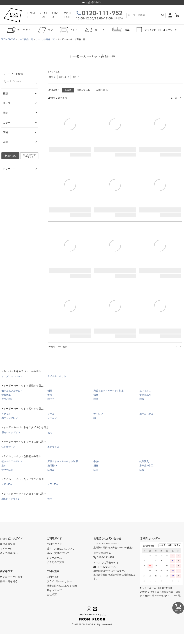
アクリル (6, 413)
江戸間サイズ (8, 446)
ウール (50, 413)
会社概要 (52, 594)
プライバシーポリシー (59, 581)
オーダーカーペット (11, 376)
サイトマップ (54, 590)
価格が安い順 (83, 90)
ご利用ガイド (54, 538)
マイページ (6, 548)
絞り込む (10, 155)
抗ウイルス (145, 390)
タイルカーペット (56, 376)
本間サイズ (53, 446)
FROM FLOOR (8, 39)
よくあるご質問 (55, 562)
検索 (162, 15)
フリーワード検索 (13, 74)
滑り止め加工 (146, 395)
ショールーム (54, 557)
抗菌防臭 (6, 395)
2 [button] (176, 98)
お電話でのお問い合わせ (107, 538)
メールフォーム (104, 567)
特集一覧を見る (9, 581)
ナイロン (98, 413)
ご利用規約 (53, 571)
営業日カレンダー (150, 538)
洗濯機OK (52, 465)
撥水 (49, 395)
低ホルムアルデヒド (11, 390)
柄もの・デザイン (10, 432)
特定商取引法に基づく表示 (62, 585)
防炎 (95, 399)
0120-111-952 (103, 557)
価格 (20, 132)
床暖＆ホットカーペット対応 (108, 390)
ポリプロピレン (9, 417)
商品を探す (6, 571)
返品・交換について (58, 553)
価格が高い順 (102, 90)
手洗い (96, 461)
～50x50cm (53, 484)
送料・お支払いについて (60, 548)
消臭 (95, 395)
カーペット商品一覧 (45, 39)
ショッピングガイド (11, 538)
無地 (49, 432)
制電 (49, 390)
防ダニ (50, 399)
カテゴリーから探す (11, 576)
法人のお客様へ (9, 553)
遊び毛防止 (7, 399)
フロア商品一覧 (25, 39)
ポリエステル (146, 413)
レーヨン (52, 417)
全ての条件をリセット (29, 155)
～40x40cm (7, 484)
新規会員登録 (7, 544)
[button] (180, 97)
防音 (141, 399)
